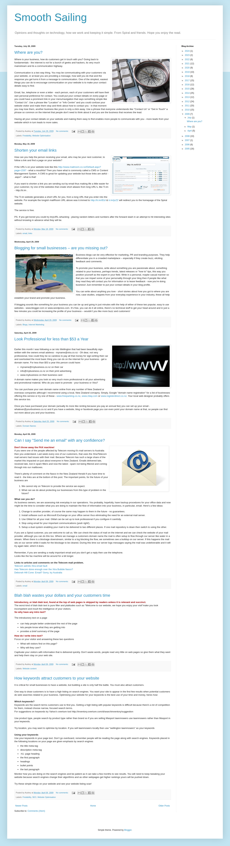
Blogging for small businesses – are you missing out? (61, 248)
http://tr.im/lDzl (98, 200)
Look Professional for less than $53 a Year (51, 339)
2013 (187, 97)
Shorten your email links (35, 150)
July (189, 117)
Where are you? (28, 52)
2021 (187, 63)
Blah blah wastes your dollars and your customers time (62, 595)
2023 (187, 55)
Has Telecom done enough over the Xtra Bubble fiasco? (43, 569)
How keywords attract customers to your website (56, 678)
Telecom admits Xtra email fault (30, 566)
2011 (187, 105)
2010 (187, 109)
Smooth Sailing (50, 17)
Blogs (25, 324)
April (189, 131)
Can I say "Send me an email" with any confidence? (59, 440)
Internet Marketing (36, 324)
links (30, 233)
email (25, 233)
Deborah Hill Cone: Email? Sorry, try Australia (38, 572)
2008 (187, 136)
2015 (187, 88)
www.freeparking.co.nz (68, 396)
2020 (187, 67)
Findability (27, 136)
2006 (187, 144)
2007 (187, 140)
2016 (187, 84)
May (189, 126)
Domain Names (29, 426)
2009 (187, 114)
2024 (187, 51)
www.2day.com (90, 396)
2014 (187, 93)
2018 (187, 76)
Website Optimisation (41, 136)
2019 (187, 72)
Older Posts (164, 806)
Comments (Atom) (36, 811)
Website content (29, 668)
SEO (34, 797)
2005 (187, 148)
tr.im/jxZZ (113, 200)
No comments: (62, 131)
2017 (187, 80)
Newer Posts (21, 806)
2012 (187, 101)
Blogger (128, 830)
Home (93, 806)
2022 (187, 59)
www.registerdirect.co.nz (114, 396)
